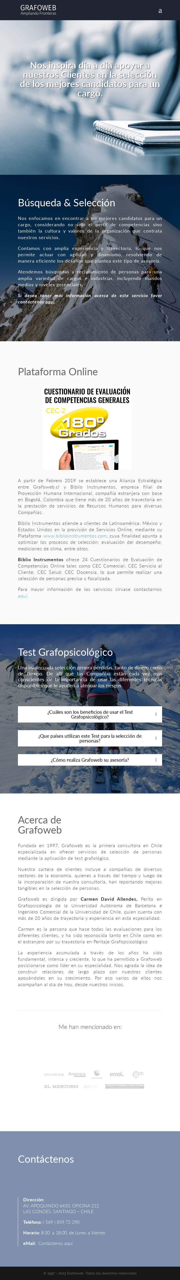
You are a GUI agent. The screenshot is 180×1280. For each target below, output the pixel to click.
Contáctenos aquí (55, 1243)
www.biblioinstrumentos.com (75, 535)
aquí (49, 301)
